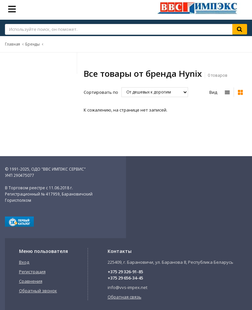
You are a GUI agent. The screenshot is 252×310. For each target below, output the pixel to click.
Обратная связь (124, 297)
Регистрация (32, 272)
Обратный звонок (38, 291)
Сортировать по (101, 92)
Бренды (32, 44)
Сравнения (30, 281)
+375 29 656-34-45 (125, 278)
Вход (24, 262)
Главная (12, 44)
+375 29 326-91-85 (125, 272)
